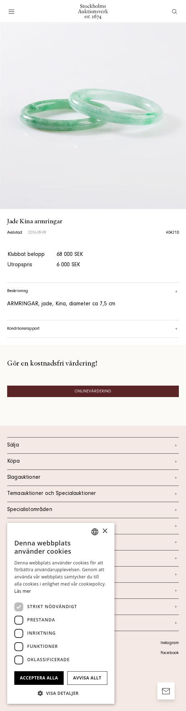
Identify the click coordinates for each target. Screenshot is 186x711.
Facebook (169, 653)
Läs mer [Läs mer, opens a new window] (22, 591)
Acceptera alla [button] (39, 678)
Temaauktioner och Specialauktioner (93, 494)
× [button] (104, 531)
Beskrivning (93, 291)
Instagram (170, 643)
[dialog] (60, 613)
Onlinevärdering (93, 392)
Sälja (93, 445)
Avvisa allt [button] (87, 678)
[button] (60, 693)
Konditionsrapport (93, 328)
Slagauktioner (93, 478)
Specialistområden (93, 510)
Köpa (93, 461)
